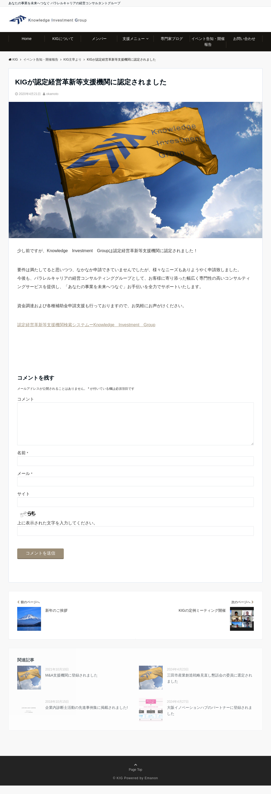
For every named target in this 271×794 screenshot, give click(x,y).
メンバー (99, 39)
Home (26, 39)
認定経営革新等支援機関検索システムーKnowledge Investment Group (86, 325)
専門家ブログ (172, 39)
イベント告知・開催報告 (208, 42)
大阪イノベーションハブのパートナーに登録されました (209, 719)
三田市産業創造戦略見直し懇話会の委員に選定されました (209, 687)
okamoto (52, 94)
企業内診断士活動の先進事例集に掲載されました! (86, 716)
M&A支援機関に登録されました (71, 684)
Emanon (151, 786)
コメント (25, 399)
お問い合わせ (244, 39)
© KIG (118, 786)
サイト (23, 502)
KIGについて (63, 39)
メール (24, 482)
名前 (22, 461)
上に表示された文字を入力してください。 (57, 531)
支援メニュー (134, 39)
